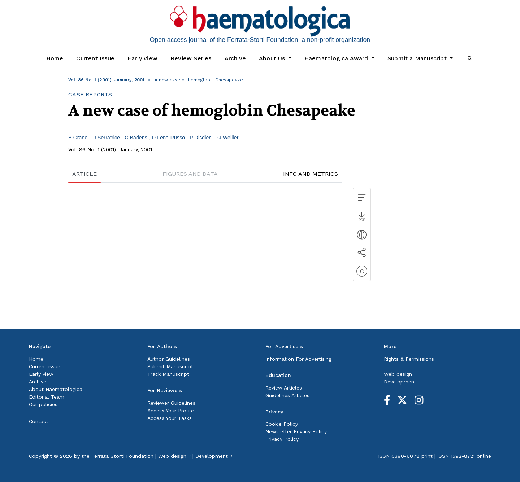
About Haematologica (55, 389)
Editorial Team (46, 397)
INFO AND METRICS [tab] (310, 173)
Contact (38, 421)
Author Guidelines (168, 359)
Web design (398, 374)
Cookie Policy (281, 424)
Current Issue (95, 58)
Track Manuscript (168, 374)
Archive (235, 58)
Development (400, 382)
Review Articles (283, 388)
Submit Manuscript (170, 366)
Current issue (44, 366)
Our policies (43, 404)
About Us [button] (273, 58)
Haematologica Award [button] (337, 58)
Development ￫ (213, 456)
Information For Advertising (298, 359)
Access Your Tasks (169, 418)
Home (55, 58)
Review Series (191, 58)
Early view (142, 58)
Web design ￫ (174, 456)
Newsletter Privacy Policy (296, 431)
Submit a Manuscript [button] (417, 58)
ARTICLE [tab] (84, 173)
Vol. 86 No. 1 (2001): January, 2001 (106, 79)
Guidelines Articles (287, 395)
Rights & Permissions (409, 359)
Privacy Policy (282, 439)
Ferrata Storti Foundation (122, 456)
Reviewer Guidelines (171, 403)
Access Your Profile (170, 410)
